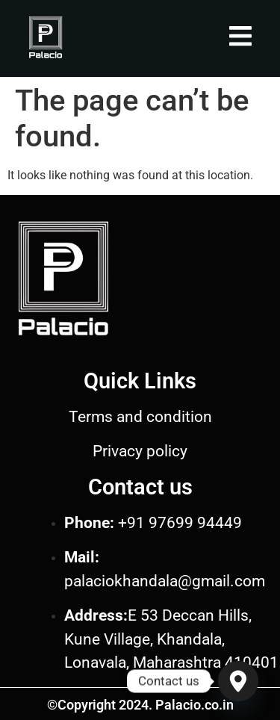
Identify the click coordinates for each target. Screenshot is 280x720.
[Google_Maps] (238, 681)
